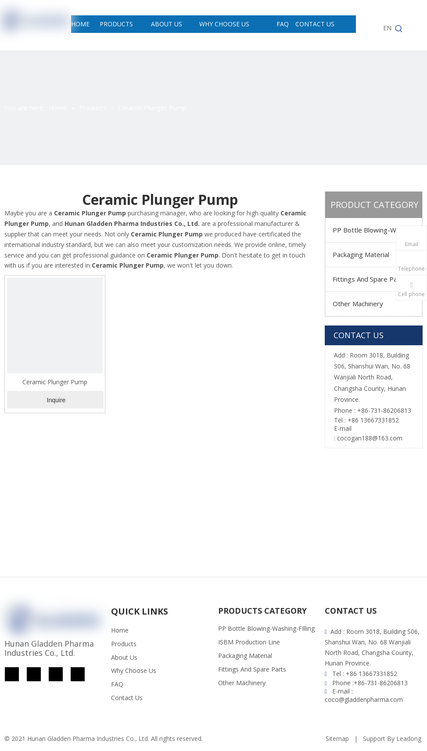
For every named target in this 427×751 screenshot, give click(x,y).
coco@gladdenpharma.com (364, 699)
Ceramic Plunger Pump (54, 382)
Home (120, 630)
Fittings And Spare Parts (369, 279)
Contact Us (127, 698)
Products (123, 644)
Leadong (408, 738)
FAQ (117, 684)
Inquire (56, 400)
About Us (124, 657)
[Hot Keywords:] (399, 29)
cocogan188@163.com (369, 438)
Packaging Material (361, 254)
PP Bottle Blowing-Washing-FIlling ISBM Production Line (377, 229)
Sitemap (337, 738)
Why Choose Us (133, 670)
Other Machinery (358, 303)
